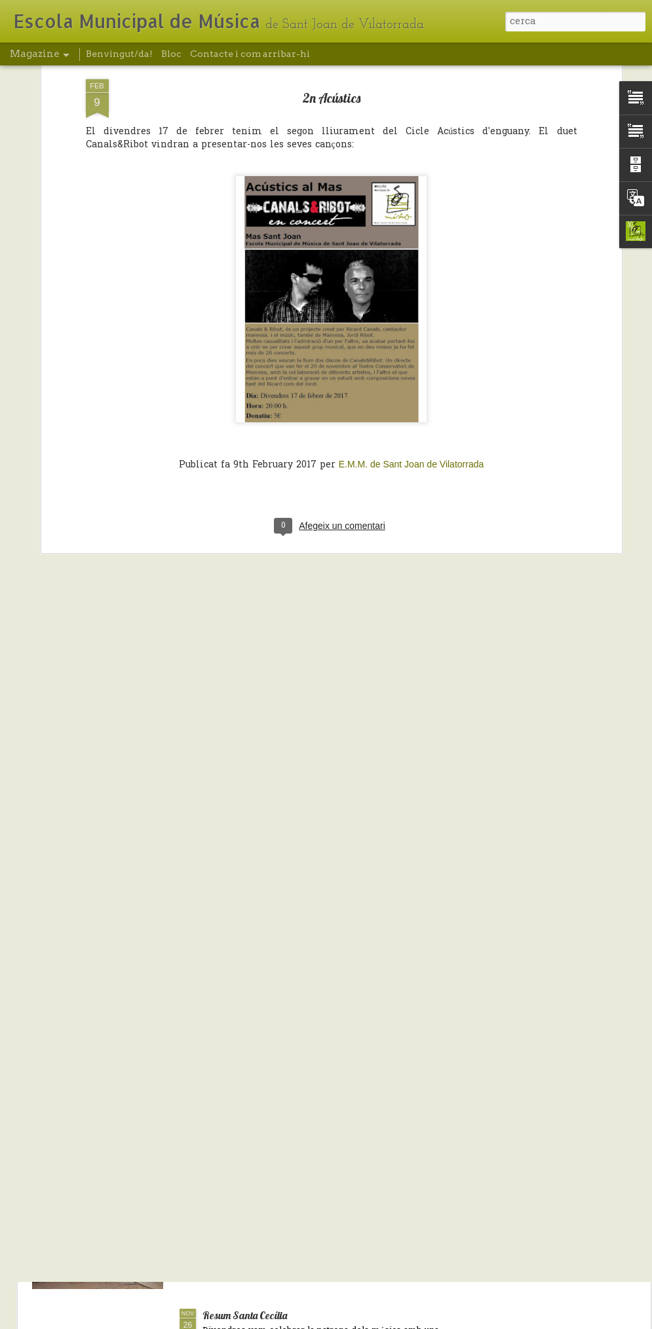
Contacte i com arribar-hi (250, 53)
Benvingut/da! (119, 53)
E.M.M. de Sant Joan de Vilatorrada (411, 364)
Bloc (171, 53)
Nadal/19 (221, 1164)
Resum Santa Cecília (244, 1315)
